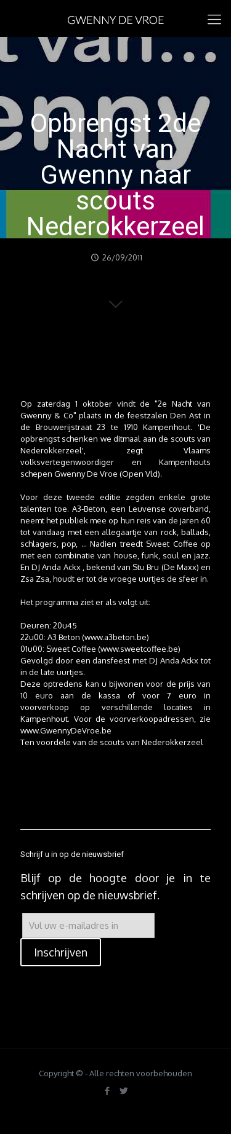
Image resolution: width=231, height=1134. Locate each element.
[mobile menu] (214, 18)
